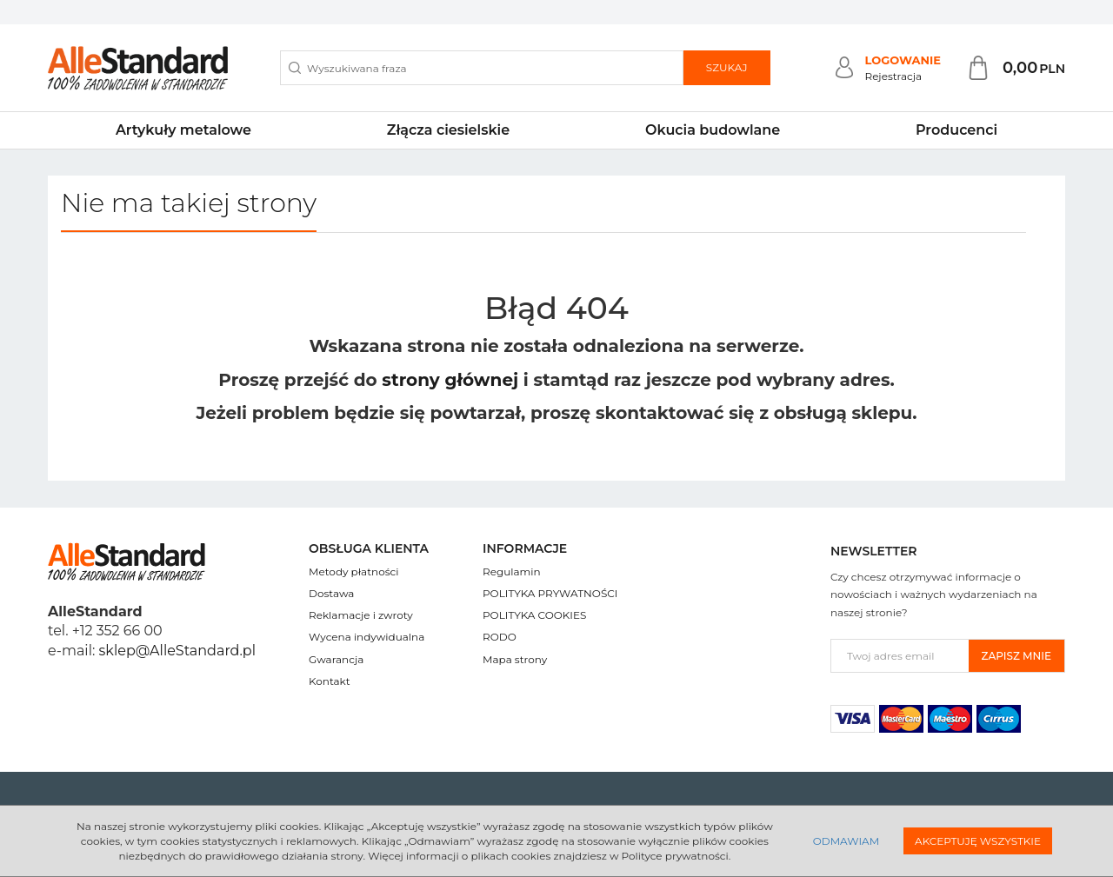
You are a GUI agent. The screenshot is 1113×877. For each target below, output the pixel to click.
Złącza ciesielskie (448, 130)
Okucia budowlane (712, 130)
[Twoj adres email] (900, 656)
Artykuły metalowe (183, 130)
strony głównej (450, 379)
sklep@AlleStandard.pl (177, 650)
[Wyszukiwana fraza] (481, 67)
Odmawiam (846, 840)
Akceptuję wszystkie (978, 840)
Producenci (956, 130)
